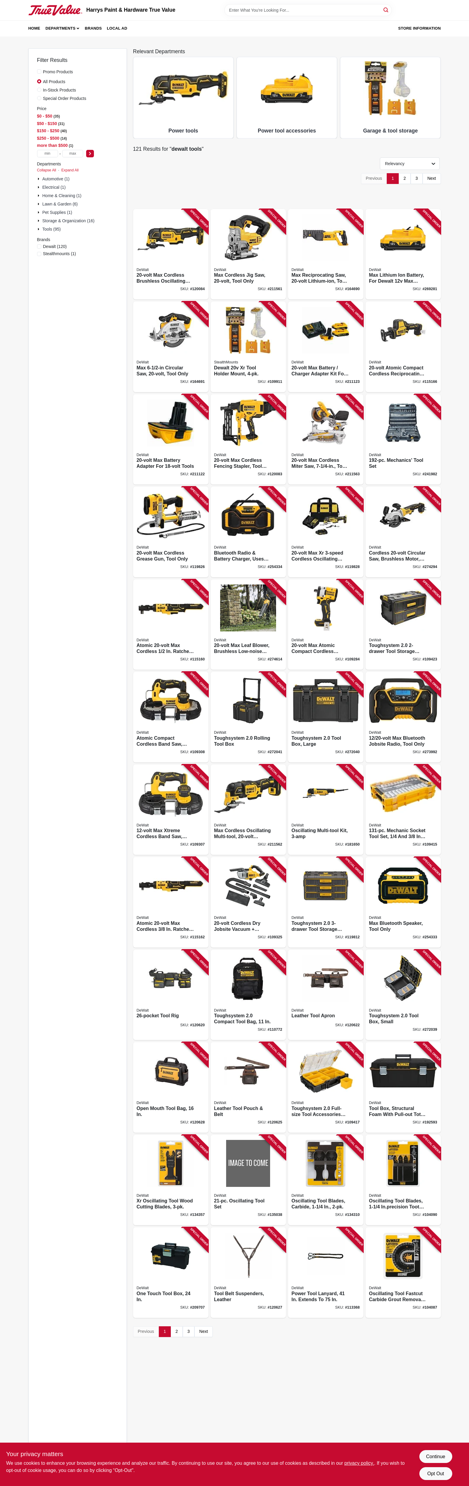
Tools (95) (51, 229)
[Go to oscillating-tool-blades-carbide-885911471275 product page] (325, 1180)
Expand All (70, 170)
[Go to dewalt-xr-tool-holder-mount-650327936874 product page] (248, 347)
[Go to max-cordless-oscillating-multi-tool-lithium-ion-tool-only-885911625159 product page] (248, 810)
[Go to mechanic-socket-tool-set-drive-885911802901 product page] (403, 810)
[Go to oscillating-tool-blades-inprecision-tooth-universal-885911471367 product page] (403, 1180)
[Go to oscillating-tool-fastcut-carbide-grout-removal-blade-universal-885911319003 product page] (403, 1272)
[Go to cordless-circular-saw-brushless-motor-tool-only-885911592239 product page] (403, 532)
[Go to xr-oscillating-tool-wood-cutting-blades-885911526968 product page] (170, 1180)
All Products (54, 81)
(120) (55, 246)
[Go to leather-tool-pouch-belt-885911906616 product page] (248, 1087)
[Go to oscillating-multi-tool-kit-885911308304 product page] (325, 810)
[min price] (47, 153)
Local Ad (117, 28)
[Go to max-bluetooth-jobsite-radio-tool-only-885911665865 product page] (403, 717)
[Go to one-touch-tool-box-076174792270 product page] (170, 1272)
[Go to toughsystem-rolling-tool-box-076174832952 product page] (248, 717)
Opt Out (435, 1473)
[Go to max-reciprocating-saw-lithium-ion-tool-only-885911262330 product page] (325, 254)
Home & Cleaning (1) (62, 195)
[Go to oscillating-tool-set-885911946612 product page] (248, 1180)
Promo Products (58, 71)
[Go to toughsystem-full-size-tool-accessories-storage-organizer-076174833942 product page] (325, 1087)
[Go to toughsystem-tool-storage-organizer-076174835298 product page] (403, 624)
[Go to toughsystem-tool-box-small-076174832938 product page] (403, 995)
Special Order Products (64, 98)
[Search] (386, 10)
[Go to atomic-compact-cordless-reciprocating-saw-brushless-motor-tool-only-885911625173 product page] (403, 347)
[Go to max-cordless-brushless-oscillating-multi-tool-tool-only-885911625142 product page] (170, 254)
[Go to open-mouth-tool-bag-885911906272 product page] (170, 1087)
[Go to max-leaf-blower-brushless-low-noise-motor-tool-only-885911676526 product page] (248, 624)
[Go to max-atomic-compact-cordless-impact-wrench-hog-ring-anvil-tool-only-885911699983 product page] (325, 624)
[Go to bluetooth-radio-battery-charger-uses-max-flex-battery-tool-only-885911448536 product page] (248, 532)
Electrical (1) (54, 187)
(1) (59, 253)
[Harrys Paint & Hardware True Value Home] (55, 10)
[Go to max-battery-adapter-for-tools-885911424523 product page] (170, 439)
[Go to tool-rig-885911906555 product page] (170, 995)
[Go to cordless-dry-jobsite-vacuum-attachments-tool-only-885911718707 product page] (248, 902)
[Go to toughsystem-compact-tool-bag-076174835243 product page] (248, 995)
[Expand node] (39, 179)
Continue (435, 1456)
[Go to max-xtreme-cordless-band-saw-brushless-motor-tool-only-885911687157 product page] (170, 810)
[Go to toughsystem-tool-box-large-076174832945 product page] (325, 717)
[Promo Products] (39, 71)
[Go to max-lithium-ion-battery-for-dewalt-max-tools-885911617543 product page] (403, 254)
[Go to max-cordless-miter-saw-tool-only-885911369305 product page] (325, 439)
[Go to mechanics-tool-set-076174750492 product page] (403, 439)
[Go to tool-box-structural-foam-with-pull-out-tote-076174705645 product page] (403, 1087)
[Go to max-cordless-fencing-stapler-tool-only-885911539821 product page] (248, 439)
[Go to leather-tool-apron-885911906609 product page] (325, 995)
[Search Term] (308, 10)
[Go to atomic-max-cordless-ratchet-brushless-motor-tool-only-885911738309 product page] (170, 624)
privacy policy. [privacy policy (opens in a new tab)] (359, 1463)
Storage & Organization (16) (68, 220)
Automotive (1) (56, 178)
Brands (93, 28)
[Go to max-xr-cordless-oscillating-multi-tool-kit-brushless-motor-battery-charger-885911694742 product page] (325, 532)
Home (34, 28)
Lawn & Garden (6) (60, 204)
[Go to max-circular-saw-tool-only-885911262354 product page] (170, 347)
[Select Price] (90, 153)
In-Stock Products (59, 90)
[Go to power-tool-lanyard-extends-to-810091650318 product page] (325, 1272)
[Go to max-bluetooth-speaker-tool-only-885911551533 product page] (403, 902)
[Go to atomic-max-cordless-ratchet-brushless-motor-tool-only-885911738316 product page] (170, 902)
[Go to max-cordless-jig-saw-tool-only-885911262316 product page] (248, 254)
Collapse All (46, 170)
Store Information (419, 28)
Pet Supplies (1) (57, 212)
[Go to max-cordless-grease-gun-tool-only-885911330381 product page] (170, 532)
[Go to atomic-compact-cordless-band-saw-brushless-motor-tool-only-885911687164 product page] (170, 717)
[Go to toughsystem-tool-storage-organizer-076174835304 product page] (325, 902)
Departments (60, 28)
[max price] (72, 153)
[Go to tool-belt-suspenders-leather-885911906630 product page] (248, 1272)
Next (431, 178)
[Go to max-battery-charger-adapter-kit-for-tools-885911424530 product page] (325, 347)
